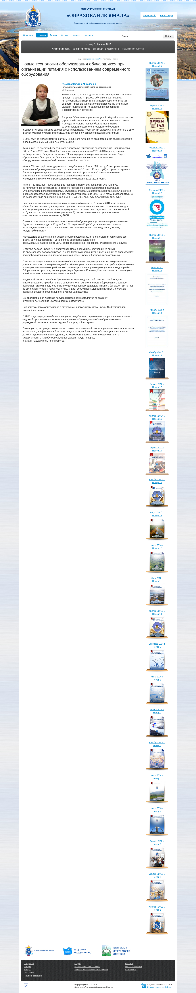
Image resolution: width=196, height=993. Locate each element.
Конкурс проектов (81, 49)
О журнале (28, 35)
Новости (76, 35)
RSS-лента (29, 973)
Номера (42, 35)
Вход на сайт (149, 15)
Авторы (53, 35)
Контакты (88, 35)
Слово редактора (60, 49)
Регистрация (166, 15)
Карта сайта (130, 970)
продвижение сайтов (94, 59)
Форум (64, 35)
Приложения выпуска (133, 49)
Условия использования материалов (91, 970)
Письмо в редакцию (33, 976)
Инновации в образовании (106, 49)
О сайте (129, 963)
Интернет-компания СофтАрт (159, 987)
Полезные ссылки (133, 966)
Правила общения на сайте (87, 966)
